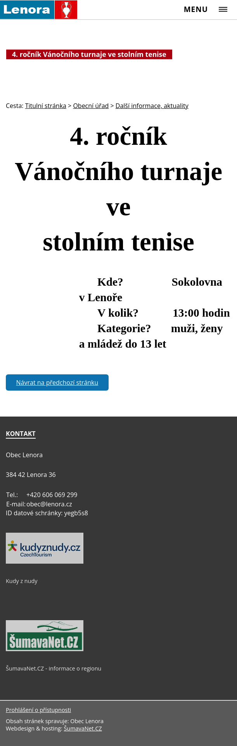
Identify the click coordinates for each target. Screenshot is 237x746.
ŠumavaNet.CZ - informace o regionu (53, 668)
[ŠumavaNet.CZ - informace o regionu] (44, 649)
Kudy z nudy (22, 581)
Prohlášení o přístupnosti (38, 709)
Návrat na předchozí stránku (57, 382)
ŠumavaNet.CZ (83, 728)
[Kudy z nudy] (44, 561)
